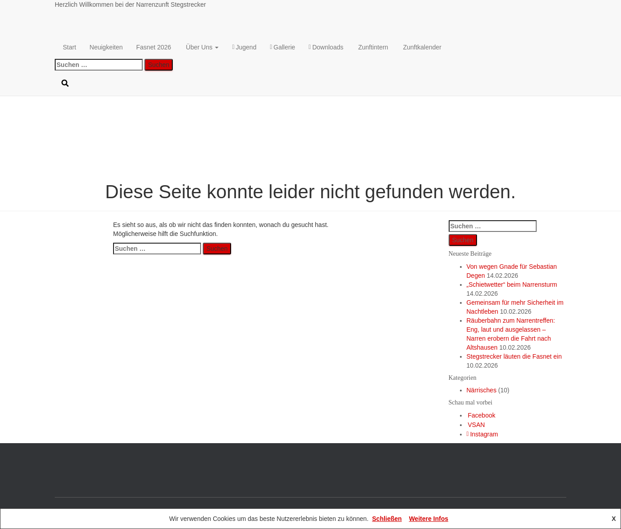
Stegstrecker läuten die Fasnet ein (514, 356)
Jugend (244, 47)
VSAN (476, 424)
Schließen (387, 518)
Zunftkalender (422, 47)
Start (69, 47)
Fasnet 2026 (153, 47)
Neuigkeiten (106, 47)
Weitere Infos (428, 518)
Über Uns (202, 47)
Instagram (482, 434)
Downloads (326, 47)
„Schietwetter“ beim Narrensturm (512, 284)
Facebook (481, 415)
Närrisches (482, 390)
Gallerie (282, 47)
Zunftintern (373, 47)
